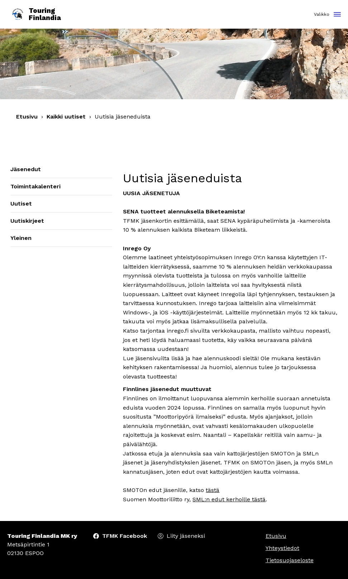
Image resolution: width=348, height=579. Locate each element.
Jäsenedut (25, 169)
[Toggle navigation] (337, 15)
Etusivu (27, 116)
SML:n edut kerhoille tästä (229, 499)
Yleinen (21, 238)
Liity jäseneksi (186, 535)
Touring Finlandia (36, 14)
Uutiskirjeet (27, 220)
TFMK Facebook (124, 535)
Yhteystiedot (282, 548)
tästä (212, 490)
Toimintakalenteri (35, 186)
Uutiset (21, 203)
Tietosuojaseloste (290, 560)
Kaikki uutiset (66, 116)
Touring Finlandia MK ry (42, 535)
